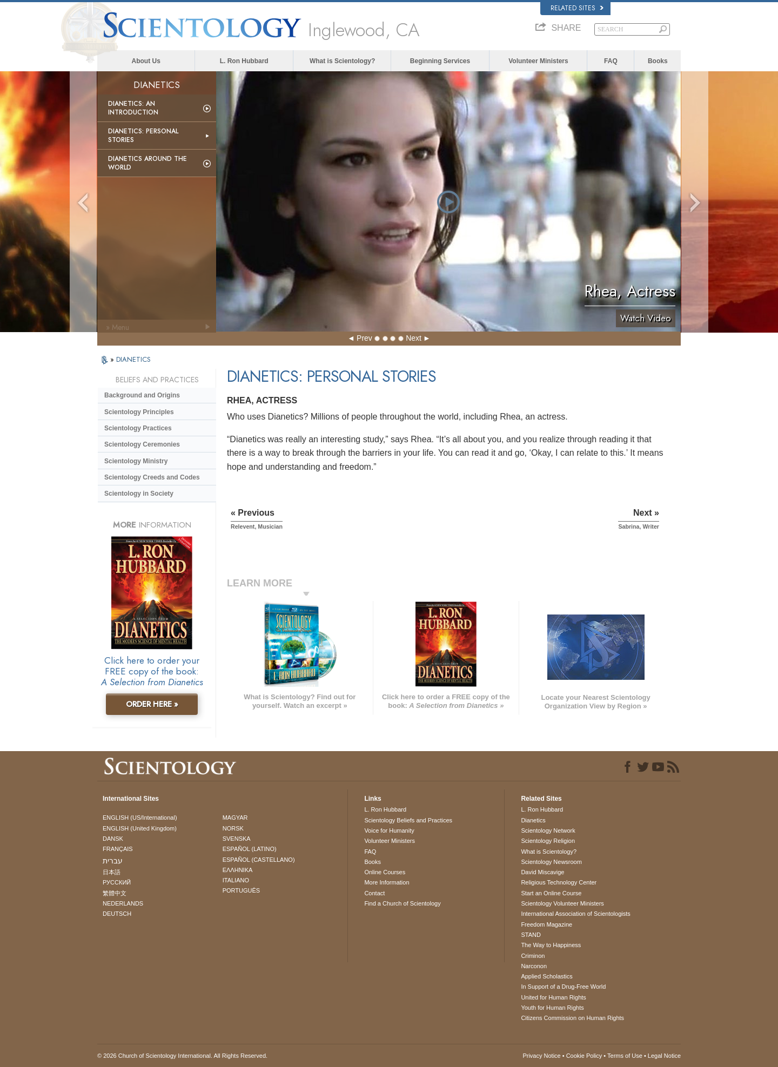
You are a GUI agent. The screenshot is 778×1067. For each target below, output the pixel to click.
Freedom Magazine (546, 924)
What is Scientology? (342, 61)
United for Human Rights (553, 997)
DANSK (113, 838)
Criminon (533, 956)
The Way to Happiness (551, 945)
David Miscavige (542, 872)
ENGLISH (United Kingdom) (140, 828)
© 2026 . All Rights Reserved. (182, 1055)
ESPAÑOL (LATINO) (250, 849)
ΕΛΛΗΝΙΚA (238, 870)
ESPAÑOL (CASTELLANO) (259, 859)
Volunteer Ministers (538, 61)
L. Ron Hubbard (244, 61)
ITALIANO (236, 880)
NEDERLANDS (123, 903)
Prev (364, 338)
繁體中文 (114, 893)
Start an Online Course (551, 893)
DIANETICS (133, 359)
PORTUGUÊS (241, 890)
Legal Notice (664, 1055)
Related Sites (577, 8)
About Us (146, 61)
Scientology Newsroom (551, 862)
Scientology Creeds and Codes (152, 477)
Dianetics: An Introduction (133, 108)
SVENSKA (237, 838)
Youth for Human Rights (552, 1007)
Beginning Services (440, 61)
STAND (530, 934)
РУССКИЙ (117, 882)
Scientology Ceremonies (142, 444)
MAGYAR (235, 817)
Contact (374, 893)
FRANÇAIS (118, 849)
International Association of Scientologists (575, 913)
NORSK (233, 828)
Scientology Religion (548, 841)
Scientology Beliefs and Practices (408, 820)
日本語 (111, 872)
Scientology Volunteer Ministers (562, 903)
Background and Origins (142, 395)
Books (658, 61)
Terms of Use (624, 1055)
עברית (113, 860)
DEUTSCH (117, 913)
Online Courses (384, 872)
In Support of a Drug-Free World (563, 986)
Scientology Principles (139, 412)
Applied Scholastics (546, 976)
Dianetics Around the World (147, 163)
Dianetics (533, 820)
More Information (386, 882)
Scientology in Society (138, 493)
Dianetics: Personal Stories (143, 135)
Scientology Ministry (135, 461)
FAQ (611, 61)
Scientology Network (548, 830)
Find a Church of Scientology (402, 903)
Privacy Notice (541, 1055)
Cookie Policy (584, 1055)
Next (413, 338)
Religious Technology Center (558, 882)
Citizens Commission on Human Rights (572, 1018)
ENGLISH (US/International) (140, 817)
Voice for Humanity (389, 830)
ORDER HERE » (152, 704)
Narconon (534, 966)
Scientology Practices (138, 428)
